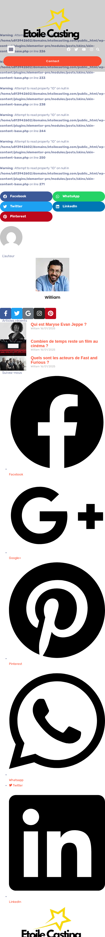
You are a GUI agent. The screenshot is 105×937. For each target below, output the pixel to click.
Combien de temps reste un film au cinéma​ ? (64, 343)
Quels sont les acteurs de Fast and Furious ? (64, 360)
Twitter (16, 785)
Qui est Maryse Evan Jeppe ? (59, 324)
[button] (11, 49)
